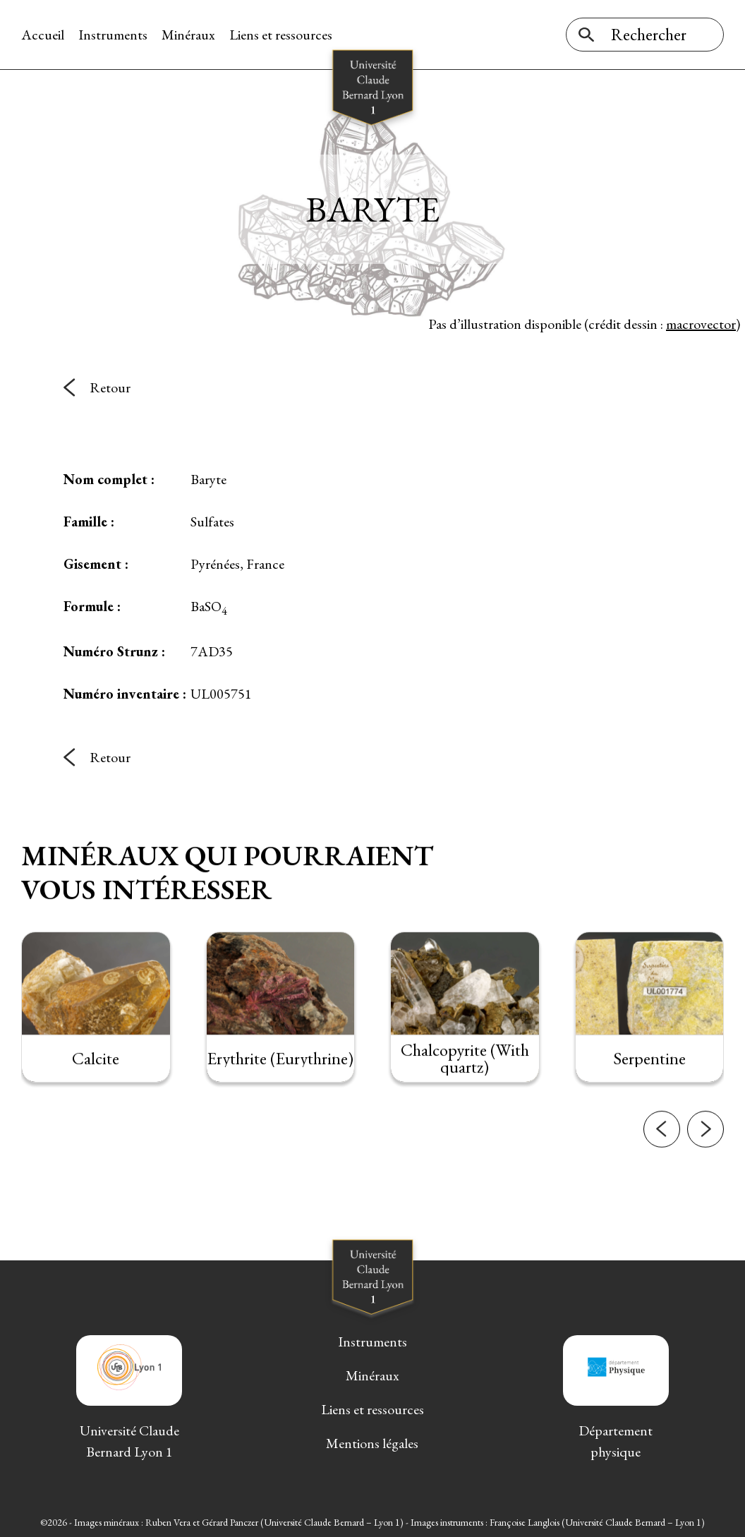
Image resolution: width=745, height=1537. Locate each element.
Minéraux (188, 34)
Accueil (42, 34)
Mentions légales (372, 1443)
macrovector (701, 324)
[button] (661, 1153)
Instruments (112, 34)
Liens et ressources (280, 34)
